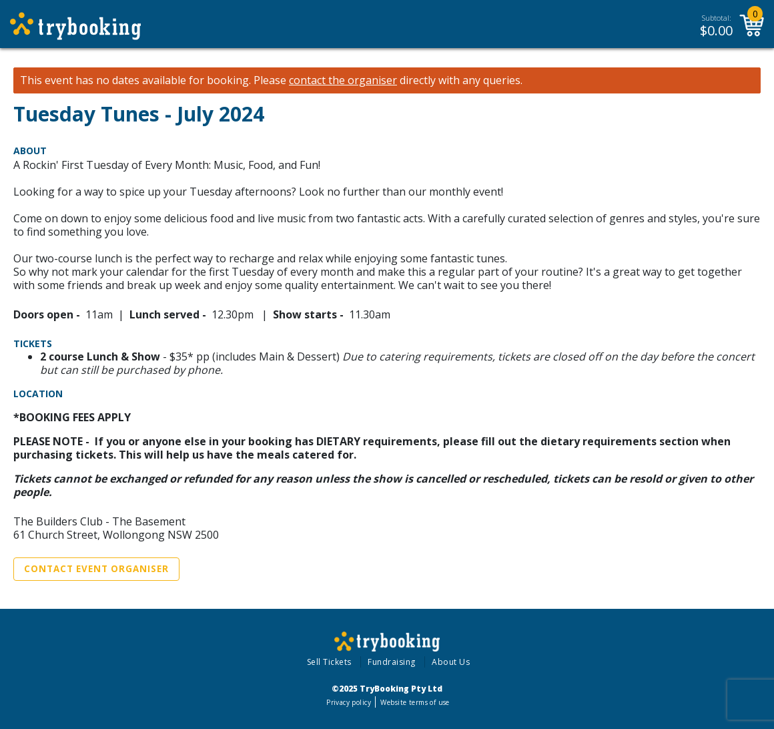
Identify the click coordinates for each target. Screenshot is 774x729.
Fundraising (392, 662)
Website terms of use (414, 702)
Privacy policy (348, 702)
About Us (451, 662)
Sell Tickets (329, 662)
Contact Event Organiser (96, 569)
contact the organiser (343, 80)
